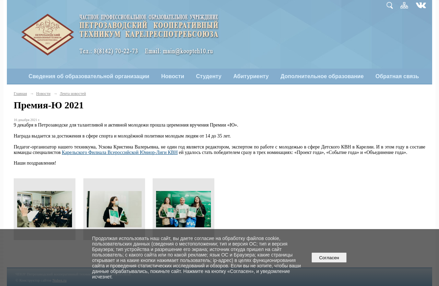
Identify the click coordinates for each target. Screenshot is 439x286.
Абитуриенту (251, 76)
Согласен (329, 257)
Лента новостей (73, 94)
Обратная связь (397, 76)
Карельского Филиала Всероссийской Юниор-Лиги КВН (120, 152)
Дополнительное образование (322, 76)
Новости (172, 76)
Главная (20, 94)
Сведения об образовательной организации (88, 76)
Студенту (209, 76)
